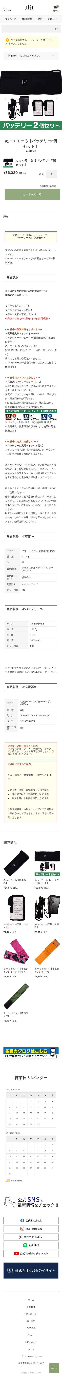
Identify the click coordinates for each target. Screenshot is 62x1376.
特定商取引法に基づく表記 (31, 1363)
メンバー (31, 1335)
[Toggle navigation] (5, 7)
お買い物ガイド (31, 1314)
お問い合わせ (31, 1342)
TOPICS (31, 1328)
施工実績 (31, 1321)
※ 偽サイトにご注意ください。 (24, 55)
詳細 (5, 216)
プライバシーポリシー (31, 1356)
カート (31, 1349)
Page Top (54, 1368)
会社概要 (31, 1307)
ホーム (31, 1300)
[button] (5, 99)
